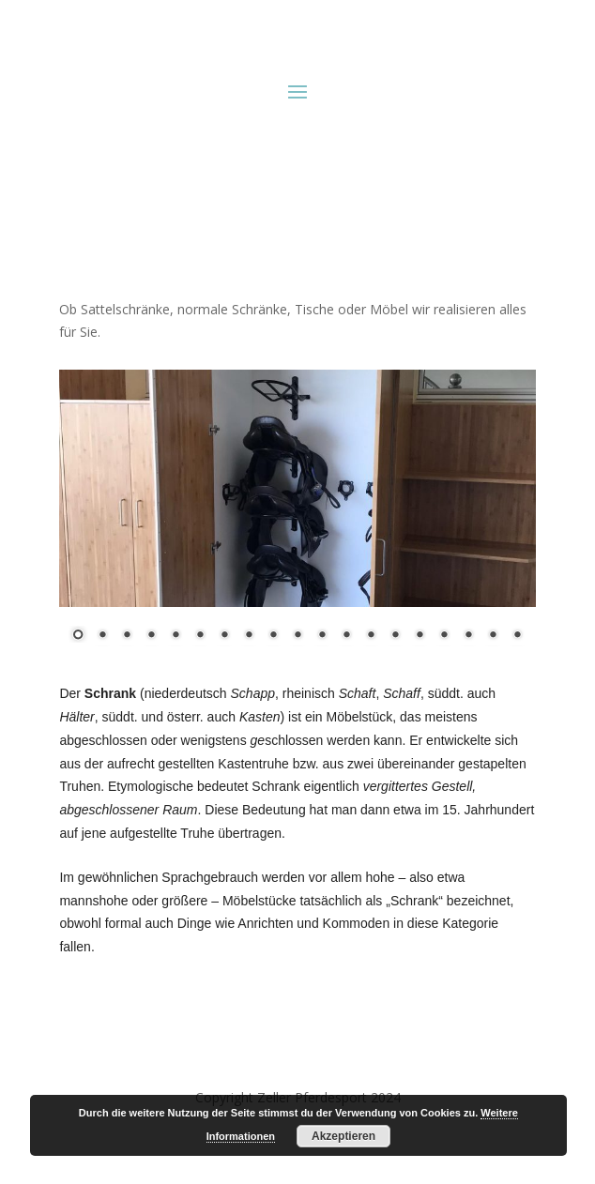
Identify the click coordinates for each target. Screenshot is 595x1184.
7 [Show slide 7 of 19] (224, 636)
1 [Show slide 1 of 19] (78, 636)
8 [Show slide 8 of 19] (248, 636)
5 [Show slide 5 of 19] (175, 636)
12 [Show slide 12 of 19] (346, 636)
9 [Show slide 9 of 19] (273, 636)
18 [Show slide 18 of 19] (492, 636)
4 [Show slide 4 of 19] (151, 636)
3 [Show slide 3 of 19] (126, 636)
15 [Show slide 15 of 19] (419, 636)
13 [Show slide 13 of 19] (370, 636)
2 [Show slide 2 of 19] (102, 636)
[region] (297, 518)
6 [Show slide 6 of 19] (200, 636)
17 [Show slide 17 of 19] (468, 636)
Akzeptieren (343, 1136)
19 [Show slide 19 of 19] (517, 636)
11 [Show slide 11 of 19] (322, 636)
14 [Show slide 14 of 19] (395, 636)
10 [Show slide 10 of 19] (297, 636)
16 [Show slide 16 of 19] (444, 636)
